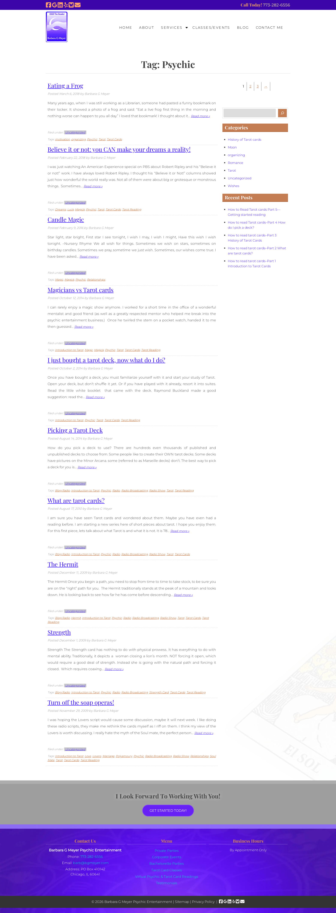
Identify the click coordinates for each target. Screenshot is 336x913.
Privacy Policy (203, 902)
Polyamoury (124, 756)
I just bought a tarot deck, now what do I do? (106, 360)
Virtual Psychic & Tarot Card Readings (166, 877)
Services (171, 28)
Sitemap (182, 902)
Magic (59, 279)
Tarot (102, 139)
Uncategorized (75, 132)
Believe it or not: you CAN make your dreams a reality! (119, 149)
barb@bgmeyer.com (91, 863)
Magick (80, 209)
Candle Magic (66, 219)
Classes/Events (211, 28)
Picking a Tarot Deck (75, 430)
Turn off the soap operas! (81, 702)
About (146, 28)
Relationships (96, 279)
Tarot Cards (114, 139)
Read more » (200, 116)
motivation (62, 139)
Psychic (92, 139)
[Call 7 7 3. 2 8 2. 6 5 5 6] (276, 5)
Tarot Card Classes (166, 870)
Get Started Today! (168, 811)
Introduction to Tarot (69, 350)
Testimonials (166, 883)
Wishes (233, 186)
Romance (235, 163)
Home (125, 28)
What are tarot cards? (76, 500)
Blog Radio (62, 490)
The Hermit (63, 564)
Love (88, 756)
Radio (116, 490)
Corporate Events (166, 857)
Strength (59, 632)
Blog (243, 28)
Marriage (108, 756)
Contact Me (270, 28)
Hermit (76, 618)
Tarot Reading (131, 209)
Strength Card (159, 692)
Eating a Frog (65, 85)
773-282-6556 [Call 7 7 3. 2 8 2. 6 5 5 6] (91, 857)
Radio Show (157, 490)
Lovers (96, 756)
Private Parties (167, 851)
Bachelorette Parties (166, 864)
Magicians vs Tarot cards (81, 290)
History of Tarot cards (244, 140)
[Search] (282, 113)
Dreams (60, 209)
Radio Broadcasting (134, 490)
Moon (232, 147)
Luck (70, 209)
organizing (78, 139)
